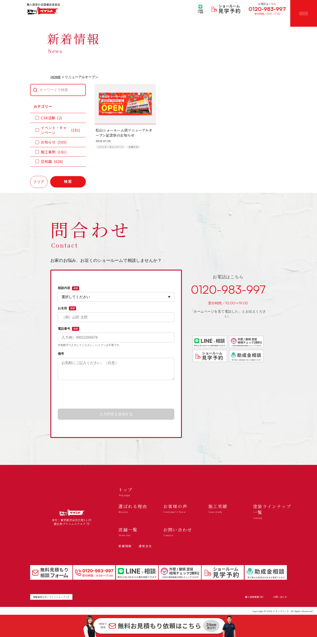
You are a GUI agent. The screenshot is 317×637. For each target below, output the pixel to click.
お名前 (67, 308)
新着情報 (125, 546)
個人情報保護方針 (254, 596)
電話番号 (68, 329)
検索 (68, 181)
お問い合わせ (280, 596)
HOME (56, 77)
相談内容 (68, 288)
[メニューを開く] (303, 13)
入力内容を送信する (116, 414)
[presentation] (116, 394)
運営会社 (145, 546)
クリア (38, 182)
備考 (61, 353)
